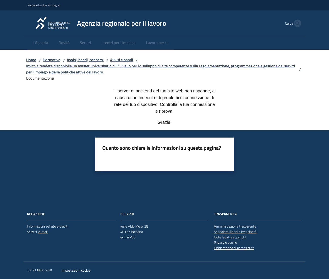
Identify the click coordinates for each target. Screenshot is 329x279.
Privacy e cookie (225, 242)
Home (31, 60)
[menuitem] (40, 43)
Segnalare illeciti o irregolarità (235, 231)
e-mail (43, 231)
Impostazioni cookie (76, 270)
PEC (133, 237)
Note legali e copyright (230, 237)
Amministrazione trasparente (235, 226)
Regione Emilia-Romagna (43, 5)
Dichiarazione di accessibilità (234, 247)
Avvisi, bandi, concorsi (85, 60)
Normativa (51, 60)
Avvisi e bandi (121, 60)
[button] (296, 23)
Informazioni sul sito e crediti (47, 226)
